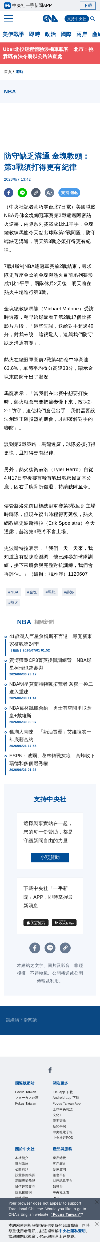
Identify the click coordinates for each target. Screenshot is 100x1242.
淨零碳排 (63, 1143)
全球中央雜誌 (67, 1128)
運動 (19, 72)
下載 (87, 5)
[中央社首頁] (50, 18)
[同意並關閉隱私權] (97, 1224)
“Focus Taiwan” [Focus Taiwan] (66, 1214)
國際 (66, 34)
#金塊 (32, 592)
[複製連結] (36, 192)
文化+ (59, 1136)
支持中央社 (77, 19)
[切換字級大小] (49, 192)
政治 (50, 34)
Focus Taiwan (30, 1093)
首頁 (8, 72)
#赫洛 (69, 592)
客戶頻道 (63, 1193)
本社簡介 (25, 1186)
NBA (24, 622)
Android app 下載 (66, 1103)
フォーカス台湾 (30, 1103)
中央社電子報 (67, 1157)
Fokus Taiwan (30, 1114)
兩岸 (81, 34)
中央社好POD (68, 1164)
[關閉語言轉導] (97, 1202)
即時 (34, 34)
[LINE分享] (22, 192)
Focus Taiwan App (68, 1118)
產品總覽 (63, 1186)
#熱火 (13, 602)
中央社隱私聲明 (72, 1231)
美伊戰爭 (13, 34)
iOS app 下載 (67, 1093)
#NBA (13, 592)
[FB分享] (8, 192)
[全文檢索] (93, 19)
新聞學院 (63, 1150)
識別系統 (25, 1193)
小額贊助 (50, 857)
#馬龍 (50, 592)
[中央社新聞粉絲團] (50, 1071)
